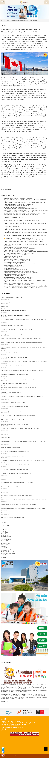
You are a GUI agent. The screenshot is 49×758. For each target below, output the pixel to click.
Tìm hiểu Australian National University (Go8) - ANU (16, 274)
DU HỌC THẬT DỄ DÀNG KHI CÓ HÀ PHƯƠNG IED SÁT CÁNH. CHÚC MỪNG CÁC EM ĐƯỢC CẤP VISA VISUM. (24, 361)
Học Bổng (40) (4, 547)
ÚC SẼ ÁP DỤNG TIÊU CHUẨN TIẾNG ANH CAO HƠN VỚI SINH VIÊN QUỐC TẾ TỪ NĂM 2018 (20, 428)
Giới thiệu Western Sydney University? (13, 257)
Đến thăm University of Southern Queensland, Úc (15, 269)
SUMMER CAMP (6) (5, 526)
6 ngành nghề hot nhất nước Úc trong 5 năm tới (10, 447)
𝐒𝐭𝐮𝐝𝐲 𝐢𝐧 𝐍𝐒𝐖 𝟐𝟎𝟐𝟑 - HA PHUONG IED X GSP (15, 228)
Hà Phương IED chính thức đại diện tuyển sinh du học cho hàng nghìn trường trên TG (18, 415)
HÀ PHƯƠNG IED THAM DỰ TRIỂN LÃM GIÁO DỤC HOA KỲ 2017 (14, 469)
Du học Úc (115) (4, 540)
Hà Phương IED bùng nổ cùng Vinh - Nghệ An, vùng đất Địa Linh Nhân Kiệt (16, 473)
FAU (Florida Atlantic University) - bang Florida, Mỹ (16, 247)
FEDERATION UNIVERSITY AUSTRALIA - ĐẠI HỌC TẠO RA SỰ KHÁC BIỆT (22, 287)
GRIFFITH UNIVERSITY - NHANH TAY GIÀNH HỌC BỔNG (18, 278)
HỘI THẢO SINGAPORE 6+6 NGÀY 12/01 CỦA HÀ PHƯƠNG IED (14, 406)
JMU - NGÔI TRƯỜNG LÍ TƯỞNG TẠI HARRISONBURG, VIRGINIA (20, 248)
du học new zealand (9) (6, 536)
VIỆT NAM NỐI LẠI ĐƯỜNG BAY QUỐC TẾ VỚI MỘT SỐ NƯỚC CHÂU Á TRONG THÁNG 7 (19, 366)
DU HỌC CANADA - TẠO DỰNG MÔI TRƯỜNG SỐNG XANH (18, 250)
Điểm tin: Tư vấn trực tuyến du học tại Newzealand (11, 491)
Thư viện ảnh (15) (5, 550)
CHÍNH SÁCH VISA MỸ (5, 437)
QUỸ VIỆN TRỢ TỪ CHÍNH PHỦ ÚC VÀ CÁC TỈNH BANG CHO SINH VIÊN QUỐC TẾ (18, 387)
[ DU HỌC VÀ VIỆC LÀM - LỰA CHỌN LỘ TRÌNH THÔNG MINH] (14, 456)
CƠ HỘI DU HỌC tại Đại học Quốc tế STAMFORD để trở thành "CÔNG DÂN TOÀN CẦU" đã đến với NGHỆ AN (23, 499)
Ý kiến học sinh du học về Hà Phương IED (9, 513)
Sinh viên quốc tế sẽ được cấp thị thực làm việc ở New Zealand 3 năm (15, 419)
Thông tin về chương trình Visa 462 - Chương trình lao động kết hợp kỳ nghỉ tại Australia (18, 504)
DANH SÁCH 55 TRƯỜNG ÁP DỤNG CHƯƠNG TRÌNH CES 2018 (14, 424)
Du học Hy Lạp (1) (5, 525)
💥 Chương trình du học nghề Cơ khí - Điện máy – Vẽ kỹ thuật (18, 238)
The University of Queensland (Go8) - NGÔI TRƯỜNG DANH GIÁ (19, 271)
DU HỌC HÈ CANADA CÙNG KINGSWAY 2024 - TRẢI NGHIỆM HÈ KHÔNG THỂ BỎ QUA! (25, 202)
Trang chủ (3, 20)
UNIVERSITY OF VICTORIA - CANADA (13, 217)
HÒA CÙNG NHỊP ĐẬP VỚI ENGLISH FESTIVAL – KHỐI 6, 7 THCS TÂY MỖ (16, 329)
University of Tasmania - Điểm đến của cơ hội (14, 266)
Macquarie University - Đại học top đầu (13, 265)
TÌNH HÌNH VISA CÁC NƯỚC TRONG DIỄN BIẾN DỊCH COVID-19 (14, 374)
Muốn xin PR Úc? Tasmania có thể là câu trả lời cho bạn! (12, 517)
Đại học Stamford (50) (6, 549)
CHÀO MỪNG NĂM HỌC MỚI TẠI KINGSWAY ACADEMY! (18, 198)
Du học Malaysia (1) (5, 532)
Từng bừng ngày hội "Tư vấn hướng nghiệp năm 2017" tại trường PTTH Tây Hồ (17, 482)
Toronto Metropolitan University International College (16, 254)
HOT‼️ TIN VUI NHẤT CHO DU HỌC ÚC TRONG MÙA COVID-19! (14, 357)
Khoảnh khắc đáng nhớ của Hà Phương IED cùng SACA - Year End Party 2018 (17, 411)
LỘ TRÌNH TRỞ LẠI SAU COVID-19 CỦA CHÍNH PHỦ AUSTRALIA (14, 383)
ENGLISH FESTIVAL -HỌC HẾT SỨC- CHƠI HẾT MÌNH (12, 325)
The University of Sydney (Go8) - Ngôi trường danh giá (17, 259)
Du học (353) (4, 554)
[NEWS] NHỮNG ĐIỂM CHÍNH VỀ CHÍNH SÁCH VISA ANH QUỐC (14, 352)
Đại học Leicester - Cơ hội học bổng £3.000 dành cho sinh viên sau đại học (21, 220)
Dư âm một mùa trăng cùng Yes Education (9, 302)
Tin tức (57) (3, 557)
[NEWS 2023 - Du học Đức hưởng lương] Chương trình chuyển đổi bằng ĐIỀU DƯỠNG (24, 240)
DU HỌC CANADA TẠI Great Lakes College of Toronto (17, 222)
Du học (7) (3, 533)
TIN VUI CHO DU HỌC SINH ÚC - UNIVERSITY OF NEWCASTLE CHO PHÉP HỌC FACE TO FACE (21, 342)
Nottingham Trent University (10, 216)
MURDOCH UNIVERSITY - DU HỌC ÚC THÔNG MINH (17, 284)
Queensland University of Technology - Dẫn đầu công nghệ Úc (18, 277)
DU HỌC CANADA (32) (6, 539)
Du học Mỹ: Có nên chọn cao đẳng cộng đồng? (10, 432)
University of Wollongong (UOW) (11, 226)
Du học (8, 20)
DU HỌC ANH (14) (5, 538)
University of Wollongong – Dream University (14, 262)
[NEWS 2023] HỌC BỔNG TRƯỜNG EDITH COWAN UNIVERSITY (20, 283)
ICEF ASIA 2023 (4, 306)
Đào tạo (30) (4, 556)
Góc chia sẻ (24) (4, 546)
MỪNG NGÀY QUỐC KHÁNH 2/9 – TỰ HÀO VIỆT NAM (12, 297)
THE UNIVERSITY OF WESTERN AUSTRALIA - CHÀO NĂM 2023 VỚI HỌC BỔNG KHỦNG (26, 286)
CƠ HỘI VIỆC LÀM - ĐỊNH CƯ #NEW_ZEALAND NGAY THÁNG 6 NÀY (15, 315)
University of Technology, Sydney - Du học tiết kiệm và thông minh (19, 263)
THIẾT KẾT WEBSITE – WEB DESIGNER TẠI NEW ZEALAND (13, 310)
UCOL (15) (3, 542)
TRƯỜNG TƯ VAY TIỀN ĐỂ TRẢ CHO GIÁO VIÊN (11, 392)
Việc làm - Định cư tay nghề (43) (8, 553)
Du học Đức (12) (4, 535)
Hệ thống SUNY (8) (5, 543)
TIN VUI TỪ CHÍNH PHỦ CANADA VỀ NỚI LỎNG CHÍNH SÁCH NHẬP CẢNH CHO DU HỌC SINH (21, 338)
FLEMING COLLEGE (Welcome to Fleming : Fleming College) (18, 204)
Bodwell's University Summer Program (13, 256)
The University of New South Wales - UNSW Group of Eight (18, 260)
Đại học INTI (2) (4, 544)
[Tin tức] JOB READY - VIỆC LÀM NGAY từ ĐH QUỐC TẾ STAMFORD (15, 451)
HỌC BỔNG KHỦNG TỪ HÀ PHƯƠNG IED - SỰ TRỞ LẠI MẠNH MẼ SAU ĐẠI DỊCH (18, 379)
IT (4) (2, 528)
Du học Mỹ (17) (4, 531)
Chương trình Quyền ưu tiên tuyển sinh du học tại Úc (11, 486)
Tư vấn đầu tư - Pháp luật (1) (7, 551)
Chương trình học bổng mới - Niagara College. (15, 207)
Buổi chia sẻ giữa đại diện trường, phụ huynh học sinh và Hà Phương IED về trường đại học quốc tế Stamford (23, 508)
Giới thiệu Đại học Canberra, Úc (11, 268)
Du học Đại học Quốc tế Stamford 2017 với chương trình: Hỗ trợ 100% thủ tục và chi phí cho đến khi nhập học (23, 460)
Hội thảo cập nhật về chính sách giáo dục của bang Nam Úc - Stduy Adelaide (16, 495)
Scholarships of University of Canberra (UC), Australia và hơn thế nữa (20, 208)
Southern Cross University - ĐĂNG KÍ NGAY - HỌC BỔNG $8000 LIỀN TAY (21, 272)
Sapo (33, 755)
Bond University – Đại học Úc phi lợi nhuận (14, 275)
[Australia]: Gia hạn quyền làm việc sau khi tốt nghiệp (16, 205)
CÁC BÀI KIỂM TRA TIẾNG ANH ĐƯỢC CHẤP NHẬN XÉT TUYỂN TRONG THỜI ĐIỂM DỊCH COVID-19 (22, 370)
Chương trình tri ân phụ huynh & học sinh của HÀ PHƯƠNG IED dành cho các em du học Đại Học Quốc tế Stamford (24, 478)
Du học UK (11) (4, 529)
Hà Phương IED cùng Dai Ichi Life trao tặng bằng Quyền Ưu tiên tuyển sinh (16, 464)
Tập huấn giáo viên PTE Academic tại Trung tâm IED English (13, 402)
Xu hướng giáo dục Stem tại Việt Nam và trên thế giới (11, 334)
